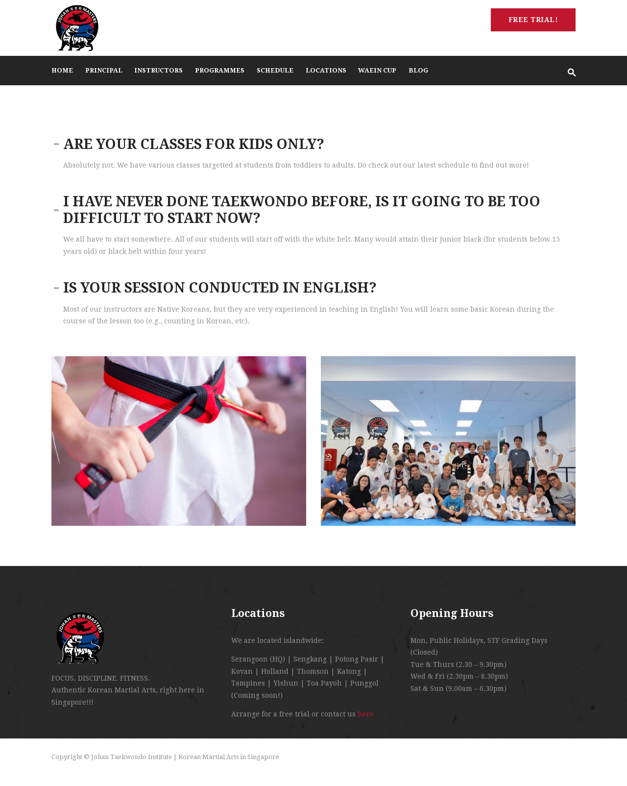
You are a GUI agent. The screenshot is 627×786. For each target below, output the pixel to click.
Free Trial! (533, 20)
